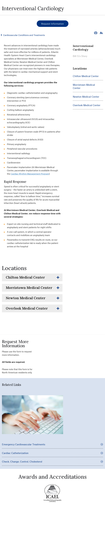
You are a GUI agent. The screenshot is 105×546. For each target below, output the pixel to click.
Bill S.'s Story (80, 55)
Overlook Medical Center (86, 104)
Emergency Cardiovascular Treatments (52, 444)
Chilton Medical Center (86, 75)
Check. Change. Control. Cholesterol (52, 461)
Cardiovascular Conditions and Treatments (25, 35)
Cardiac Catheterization (52, 453)
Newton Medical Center (86, 95)
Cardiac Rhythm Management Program (30, 173)
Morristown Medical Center (84, 85)
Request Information (52, 23)
